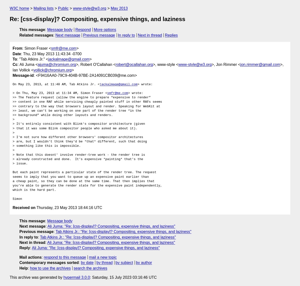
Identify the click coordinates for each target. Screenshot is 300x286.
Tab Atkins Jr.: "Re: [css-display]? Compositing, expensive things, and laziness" (123, 232)
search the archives (90, 268)
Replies (171, 35)
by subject (124, 263)
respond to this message (65, 257)
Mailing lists (43, 8)
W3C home (19, 8)
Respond (83, 30)
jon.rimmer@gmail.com (260, 64)
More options (105, 30)
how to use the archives (50, 268)
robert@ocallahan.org (134, 64)
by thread (105, 263)
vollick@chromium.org (52, 70)
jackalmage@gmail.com (68, 59)
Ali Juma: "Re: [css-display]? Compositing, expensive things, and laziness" (111, 226)
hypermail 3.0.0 (76, 277)
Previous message (99, 35)
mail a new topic (103, 257)
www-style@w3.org (89, 8)
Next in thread (150, 35)
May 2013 (119, 8)
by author (144, 263)
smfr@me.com (63, 48)
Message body (60, 30)
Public (63, 8)
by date (87, 263)
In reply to (126, 35)
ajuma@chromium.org (57, 64)
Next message (68, 35)
